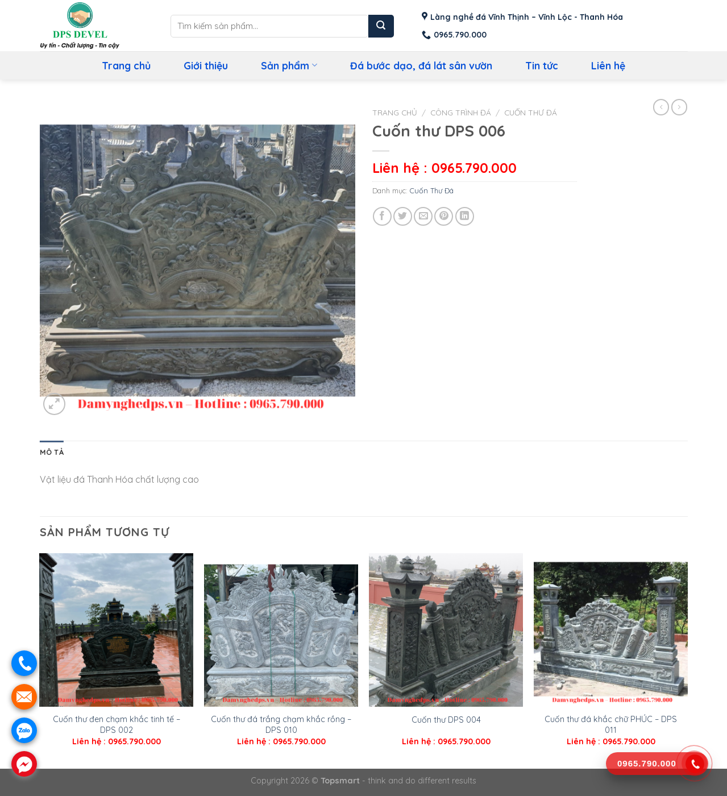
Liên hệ (608, 65)
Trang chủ (126, 65)
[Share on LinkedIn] (464, 216)
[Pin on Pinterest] (443, 216)
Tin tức (541, 65)
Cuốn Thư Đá (530, 112)
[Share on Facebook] (382, 216)
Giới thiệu (206, 65)
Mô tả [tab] (52, 452)
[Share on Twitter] (402, 216)
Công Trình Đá (460, 112)
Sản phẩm (289, 65)
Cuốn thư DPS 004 (446, 720)
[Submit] (381, 26)
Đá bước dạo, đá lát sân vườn (421, 65)
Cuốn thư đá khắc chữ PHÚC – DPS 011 (611, 724)
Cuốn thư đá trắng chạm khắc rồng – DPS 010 (281, 724)
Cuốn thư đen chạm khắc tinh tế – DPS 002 (116, 724)
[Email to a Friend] (423, 216)
